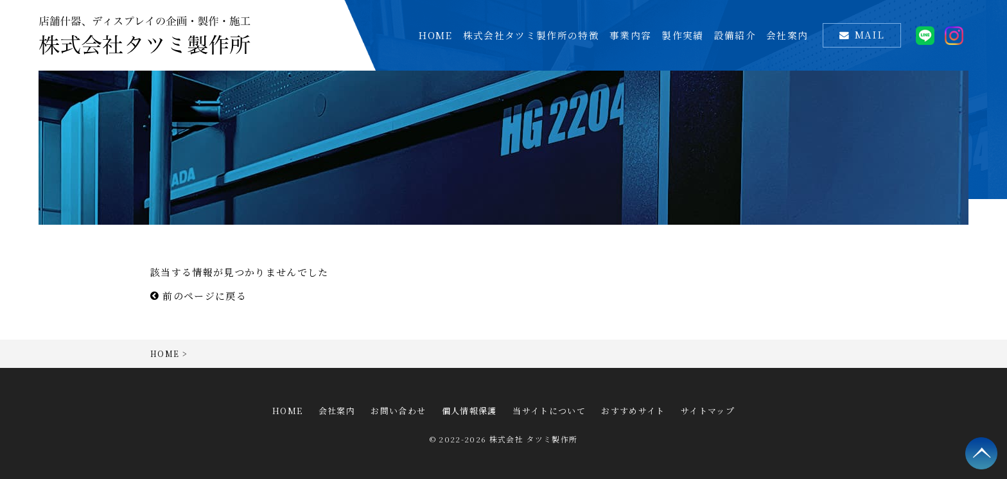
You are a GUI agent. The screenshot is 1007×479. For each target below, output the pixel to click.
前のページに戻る (198, 295)
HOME (435, 35)
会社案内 (787, 35)
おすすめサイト (633, 411)
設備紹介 (735, 35)
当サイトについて (549, 411)
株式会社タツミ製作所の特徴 (531, 35)
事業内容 (630, 35)
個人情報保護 (469, 411)
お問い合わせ (398, 411)
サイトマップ (708, 411)
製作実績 (682, 35)
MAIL (869, 34)
